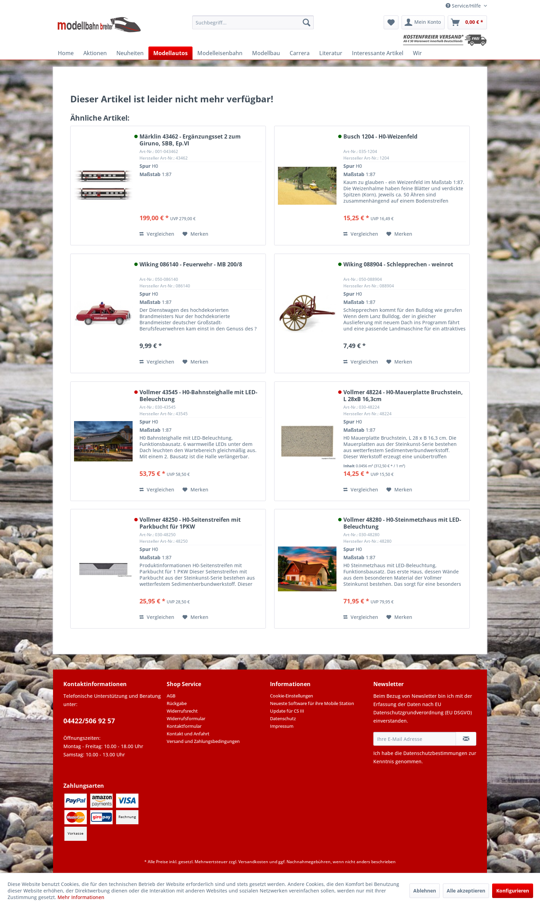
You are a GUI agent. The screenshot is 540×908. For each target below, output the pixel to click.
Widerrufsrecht (182, 711)
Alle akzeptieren (466, 890)
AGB (171, 696)
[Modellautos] (170, 53)
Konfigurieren (512, 890)
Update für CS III (287, 711)
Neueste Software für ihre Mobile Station (312, 703)
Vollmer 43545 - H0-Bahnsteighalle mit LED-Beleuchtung (198, 395)
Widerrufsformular (186, 718)
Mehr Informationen (81, 897)
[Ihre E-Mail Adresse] (414, 739)
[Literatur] (330, 53)
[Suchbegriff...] (253, 22)
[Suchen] (306, 22)
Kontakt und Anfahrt (188, 734)
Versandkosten (253, 862)
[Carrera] (299, 53)
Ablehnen (424, 890)
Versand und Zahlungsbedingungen (203, 741)
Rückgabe (177, 703)
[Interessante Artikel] (377, 53)
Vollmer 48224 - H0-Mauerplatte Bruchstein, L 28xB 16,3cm (403, 395)
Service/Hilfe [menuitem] (464, 5)
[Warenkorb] (467, 22)
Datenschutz (283, 718)
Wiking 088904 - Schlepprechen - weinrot (398, 264)
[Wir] (417, 53)
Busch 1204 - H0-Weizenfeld (380, 136)
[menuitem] (253, 22)
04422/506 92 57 (89, 720)
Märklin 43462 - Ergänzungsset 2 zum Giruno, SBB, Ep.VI (190, 140)
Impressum (281, 726)
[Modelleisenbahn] (220, 53)
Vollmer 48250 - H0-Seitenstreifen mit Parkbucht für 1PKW (190, 523)
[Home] (66, 53)
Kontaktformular (184, 726)
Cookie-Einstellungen (291, 696)
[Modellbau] (266, 53)
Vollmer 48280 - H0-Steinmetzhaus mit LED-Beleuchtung (402, 523)
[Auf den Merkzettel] (195, 234)
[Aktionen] (95, 53)
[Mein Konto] (423, 22)
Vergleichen (156, 234)
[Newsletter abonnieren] (466, 739)
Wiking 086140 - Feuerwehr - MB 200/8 (190, 264)
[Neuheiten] (130, 53)
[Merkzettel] (391, 22)
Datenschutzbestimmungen (435, 753)
